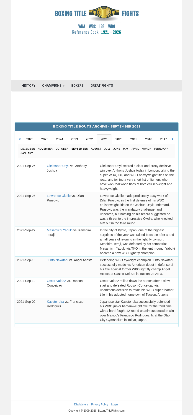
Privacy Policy (99, 404)
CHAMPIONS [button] (53, 85)
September (79, 148)
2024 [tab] (59, 139)
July (107, 148)
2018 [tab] (148, 139)
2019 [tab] (133, 139)
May (126, 148)
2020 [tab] (118, 139)
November (45, 148)
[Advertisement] (97, 54)
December (28, 148)
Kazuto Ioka (56, 301)
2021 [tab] (104, 139)
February (161, 148)
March (146, 148)
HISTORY (28, 85)
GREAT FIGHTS (101, 85)
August (96, 148)
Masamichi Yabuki (60, 230)
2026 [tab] (29, 139)
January (27, 153)
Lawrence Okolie (59, 196)
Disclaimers (81, 404)
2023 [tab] (74, 139)
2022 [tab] (89, 139)
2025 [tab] (44, 139)
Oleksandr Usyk (58, 166)
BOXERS (77, 85)
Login (114, 404)
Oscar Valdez (57, 281)
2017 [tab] (163, 139)
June (116, 148)
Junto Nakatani (58, 260)
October (62, 148)
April (135, 148)
